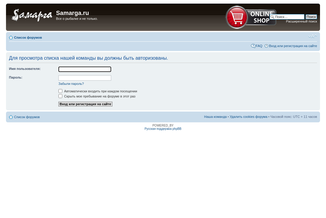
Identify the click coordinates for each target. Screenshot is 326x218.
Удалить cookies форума (249, 116)
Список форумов (28, 37)
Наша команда (215, 116)
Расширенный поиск (301, 21)
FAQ (259, 46)
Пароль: (15, 77)
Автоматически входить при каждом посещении (97, 91)
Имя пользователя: (25, 68)
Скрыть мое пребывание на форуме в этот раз (96, 96)
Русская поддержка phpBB (162, 128)
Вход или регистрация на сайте (293, 46)
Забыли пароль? (71, 83)
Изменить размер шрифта (312, 36)
